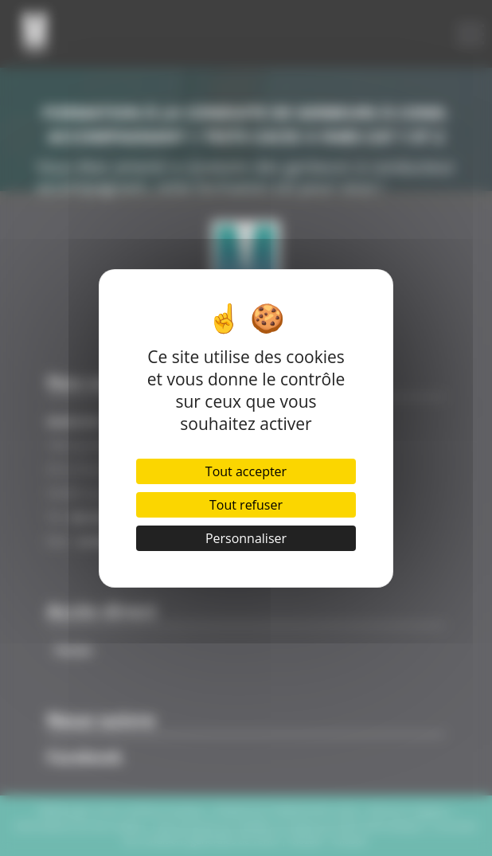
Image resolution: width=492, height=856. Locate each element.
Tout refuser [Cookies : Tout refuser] (246, 505)
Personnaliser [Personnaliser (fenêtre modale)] (246, 538)
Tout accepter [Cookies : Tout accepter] (246, 471)
